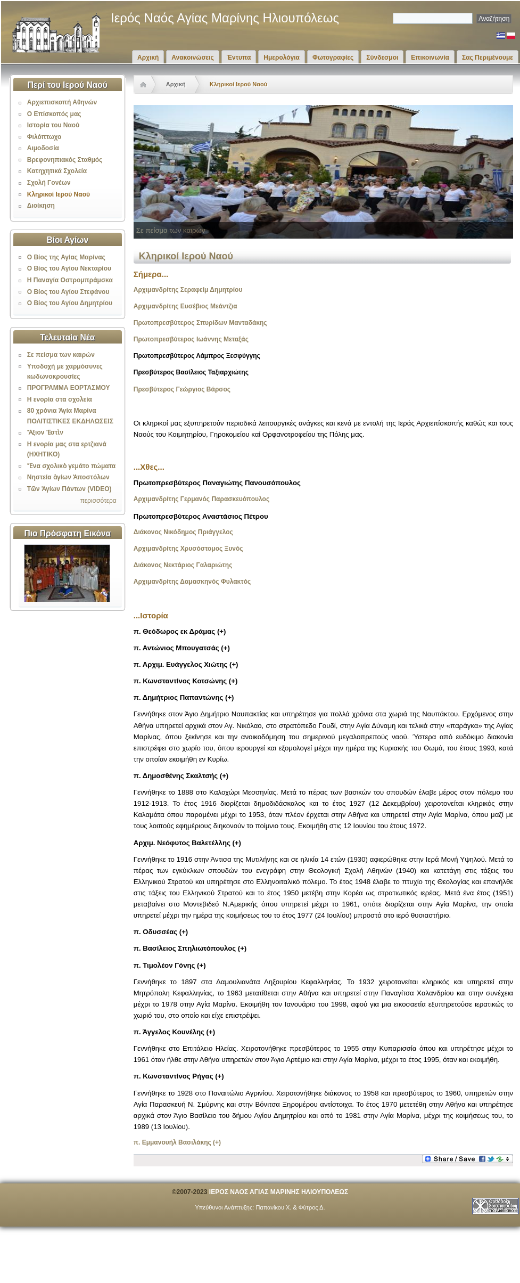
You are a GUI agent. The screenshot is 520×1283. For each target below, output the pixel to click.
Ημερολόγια (281, 57)
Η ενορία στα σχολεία (59, 399)
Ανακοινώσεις (192, 57)
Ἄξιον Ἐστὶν (45, 432)
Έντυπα (239, 57)
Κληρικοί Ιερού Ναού (58, 194)
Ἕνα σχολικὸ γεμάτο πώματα (71, 466)
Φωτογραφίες (332, 57)
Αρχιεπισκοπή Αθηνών (62, 102)
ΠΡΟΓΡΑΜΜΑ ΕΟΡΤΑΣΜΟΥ (68, 387)
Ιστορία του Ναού (53, 125)
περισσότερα (98, 500)
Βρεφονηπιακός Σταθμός (65, 160)
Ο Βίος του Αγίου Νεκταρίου (69, 268)
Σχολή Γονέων (49, 182)
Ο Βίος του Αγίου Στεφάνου (68, 292)
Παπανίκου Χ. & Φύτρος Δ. (290, 1207)
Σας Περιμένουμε (487, 57)
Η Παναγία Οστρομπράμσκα (70, 280)
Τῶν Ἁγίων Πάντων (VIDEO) (69, 489)
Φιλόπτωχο (44, 137)
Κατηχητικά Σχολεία (57, 171)
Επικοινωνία (430, 57)
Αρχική (148, 57)
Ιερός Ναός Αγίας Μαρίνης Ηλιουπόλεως (225, 18)
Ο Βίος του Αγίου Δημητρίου (69, 303)
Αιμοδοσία (43, 148)
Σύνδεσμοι (382, 57)
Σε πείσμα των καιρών (61, 354)
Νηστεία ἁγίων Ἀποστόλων (68, 477)
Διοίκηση (41, 205)
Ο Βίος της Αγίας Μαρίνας (66, 257)
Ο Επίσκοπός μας (54, 114)
